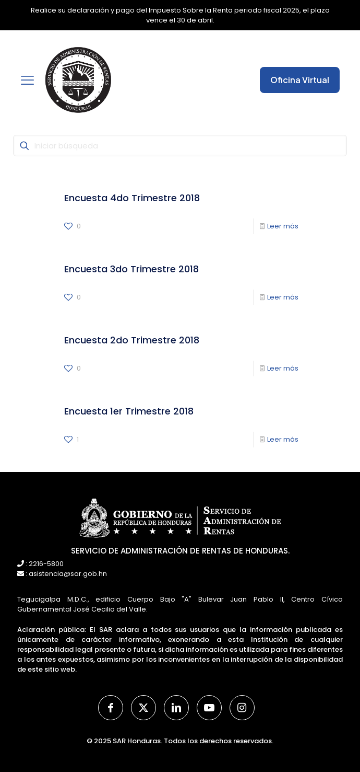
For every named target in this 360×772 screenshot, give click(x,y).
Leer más (282, 226)
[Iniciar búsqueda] (180, 145)
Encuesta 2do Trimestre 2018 (131, 340)
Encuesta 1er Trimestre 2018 (129, 411)
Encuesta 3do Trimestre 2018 (131, 268)
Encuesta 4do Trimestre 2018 (132, 197)
